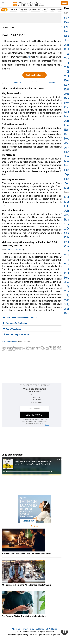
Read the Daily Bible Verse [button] (16, 334)
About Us (16, 629)
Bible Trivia (13, 10)
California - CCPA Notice (46, 629)
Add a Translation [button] (12, 329)
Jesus (45, 10)
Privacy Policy (28, 629)
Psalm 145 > (52, 82)
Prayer (52, 10)
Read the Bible (35, 10)
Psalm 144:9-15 (15, 249)
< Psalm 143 (17, 82)
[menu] (3, 3)
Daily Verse (24, 10)
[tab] (34, 317)
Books (9, 341)
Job (66, 93)
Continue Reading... (34, 75)
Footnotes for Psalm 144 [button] (15, 323)
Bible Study (61, 10)
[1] (29, 57)
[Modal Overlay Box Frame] (34, 405)
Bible (3, 341)
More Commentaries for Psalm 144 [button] (20, 318)
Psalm (14, 341)
